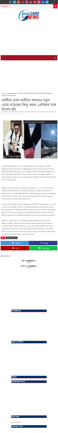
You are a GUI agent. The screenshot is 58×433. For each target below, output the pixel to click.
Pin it (16, 248)
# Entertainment (12, 238)
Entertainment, (20, 114)
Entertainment (11, 93)
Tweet (16, 243)
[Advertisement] (29, 39)
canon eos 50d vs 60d (15, 422)
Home (3, 93)
